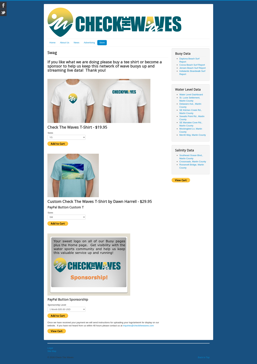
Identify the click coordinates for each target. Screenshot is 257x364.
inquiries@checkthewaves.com (138, 325)
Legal (50, 348)
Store (102, 42)
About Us (64, 42)
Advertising (89, 42)
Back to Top (204, 357)
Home (53, 42)
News (76, 42)
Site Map (51, 351)
